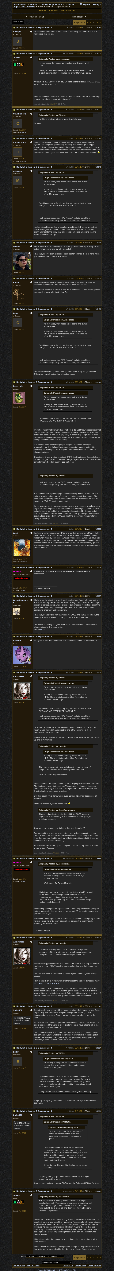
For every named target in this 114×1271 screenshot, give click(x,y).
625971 (98, 1111)
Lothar (70, 27)
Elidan (70, 1111)
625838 (98, 938)
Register (85, 4)
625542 (98, 567)
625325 (98, 110)
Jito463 (70, 167)
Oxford (22, 590)
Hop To (23, 1256)
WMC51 (69, 1048)
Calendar (53, 10)
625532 (98, 529)
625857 (98, 1048)
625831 (98, 672)
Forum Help (80, 1266)
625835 (98, 858)
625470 (98, 309)
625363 (98, 242)
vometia (70, 938)
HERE (43, 629)
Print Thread (18, 22)
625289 (98, 27)
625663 (98, 636)
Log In (96, 4)
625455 (98, 278)
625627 (98, 596)
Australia (23, 133)
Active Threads (68, 10)
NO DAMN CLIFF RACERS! (46, 983)
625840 (98, 1006)
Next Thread (79, 17)
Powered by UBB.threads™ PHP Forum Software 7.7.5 (57, 1270)
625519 (98, 382)
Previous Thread (34, 17)
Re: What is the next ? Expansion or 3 (34, 27)
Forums (33, 4)
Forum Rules (19, 1266)
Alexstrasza (68, 54)
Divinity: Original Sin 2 (51, 4)
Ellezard (69, 110)
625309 (98, 54)
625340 (98, 167)
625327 (98, 138)
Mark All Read (32, 1266)
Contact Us (68, 1266)
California (23, 562)
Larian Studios (20, 4)
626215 (98, 1191)
